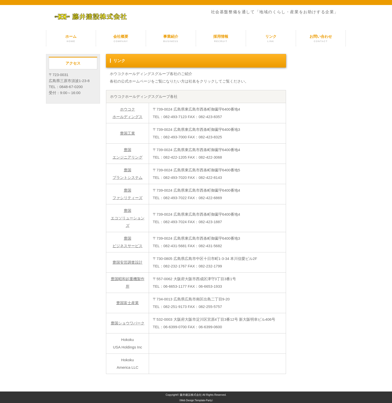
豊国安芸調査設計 (127, 262)
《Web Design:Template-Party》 (196, 400)
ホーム (71, 38)
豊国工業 (127, 133)
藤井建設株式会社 (191, 394)
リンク (271, 38)
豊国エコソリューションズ (127, 218)
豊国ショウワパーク (127, 323)
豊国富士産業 (127, 303)
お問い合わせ (321, 38)
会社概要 (121, 38)
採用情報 (221, 38)
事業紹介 (171, 38)
